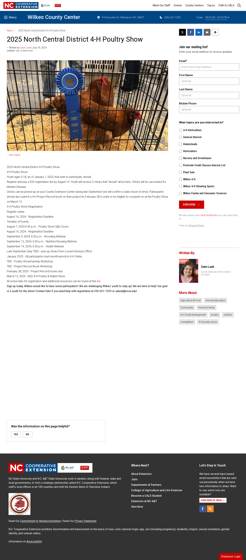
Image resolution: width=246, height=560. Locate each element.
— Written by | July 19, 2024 (27, 47)
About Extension (141, 474)
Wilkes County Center (54, 17)
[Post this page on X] (182, 32)
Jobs (134, 479)
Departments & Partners (146, 484)
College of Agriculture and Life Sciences (156, 490)
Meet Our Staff (161, 5)
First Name (186, 75)
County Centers (194, 5)
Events (178, 5)
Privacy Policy (196, 225)
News (10, 30)
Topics (211, 5)
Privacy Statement (85, 521)
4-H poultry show (208, 322)
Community (187, 307)
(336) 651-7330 (170, 17)
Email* (183, 61)
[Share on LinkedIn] (198, 32)
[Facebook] (202, 508)
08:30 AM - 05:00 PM (217, 17)
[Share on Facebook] (190, 32)
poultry (214, 314)
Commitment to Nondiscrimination (40, 521)
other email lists (208, 215)
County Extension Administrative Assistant (216, 273)
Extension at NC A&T (144, 501)
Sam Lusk (25, 47)
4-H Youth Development (193, 314)
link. (99, 281)
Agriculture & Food (191, 300)
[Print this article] (215, 32)
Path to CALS (226, 5)
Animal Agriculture (215, 300)
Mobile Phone (187, 103)
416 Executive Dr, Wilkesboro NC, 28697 (120, 17)
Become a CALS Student (146, 495)
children (228, 314)
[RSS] (210, 508)
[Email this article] (207, 32)
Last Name (186, 89)
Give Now (137, 506)
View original (14, 155)
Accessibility (34, 541)
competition (187, 322)
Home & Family (206, 307)
